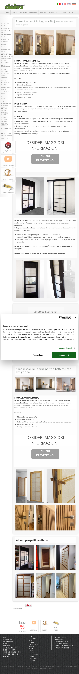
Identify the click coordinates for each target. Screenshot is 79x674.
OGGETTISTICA (5, 87)
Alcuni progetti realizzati (32, 540)
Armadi (31, 647)
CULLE (3, 47)
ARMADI (3, 26)
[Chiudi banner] (75, 317)
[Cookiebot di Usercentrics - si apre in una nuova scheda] (61, 317)
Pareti (31, 649)
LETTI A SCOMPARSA (5, 62)
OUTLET (71, 12)
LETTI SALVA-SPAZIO (5, 74)
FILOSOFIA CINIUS (7, 136)
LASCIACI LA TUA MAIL (10, 648)
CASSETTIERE (5, 39)
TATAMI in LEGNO (4, 114)
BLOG (57, 12)
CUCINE (3, 44)
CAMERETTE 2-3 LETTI (6, 36)
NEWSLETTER (5, 138)
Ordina (31, 657)
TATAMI (3, 110)
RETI (2, 96)
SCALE (3, 99)
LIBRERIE (4, 78)
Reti (30, 640)
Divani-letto (33, 645)
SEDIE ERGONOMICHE (6, 102)
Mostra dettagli (65, 348)
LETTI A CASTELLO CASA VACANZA (7, 57)
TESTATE (4, 121)
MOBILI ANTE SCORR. (5, 84)
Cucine (31, 651)
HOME (7, 12)
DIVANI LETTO (5, 49)
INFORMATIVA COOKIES (62, 648)
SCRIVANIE (4, 106)
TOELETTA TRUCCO (4, 125)
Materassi (32, 638)
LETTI (3, 52)
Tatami (31, 643)
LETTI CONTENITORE (5, 66)
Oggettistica (33, 655)
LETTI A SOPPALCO (4, 70)
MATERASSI (4, 80)
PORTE (3, 94)
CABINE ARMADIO (7, 28)
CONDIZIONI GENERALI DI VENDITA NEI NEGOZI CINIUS (64, 645)
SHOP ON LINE (23, 12)
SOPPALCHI (4, 108)
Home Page (33, 661)
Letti (30, 636)
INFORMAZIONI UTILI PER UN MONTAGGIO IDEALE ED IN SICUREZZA (12, 654)
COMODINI (4, 42)
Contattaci (33, 659)
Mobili (31, 653)
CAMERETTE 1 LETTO (5, 31)
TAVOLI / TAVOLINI (4, 118)
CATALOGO (64, 12)
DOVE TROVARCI (33, 12)
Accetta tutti (64, 355)
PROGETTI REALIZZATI (61, 642)
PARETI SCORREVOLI (5, 90)
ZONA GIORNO (6, 128)
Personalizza (39, 355)
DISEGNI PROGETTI (9, 650)
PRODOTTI (14, 12)
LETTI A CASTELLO (7, 54)
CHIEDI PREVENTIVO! (45, 158)
